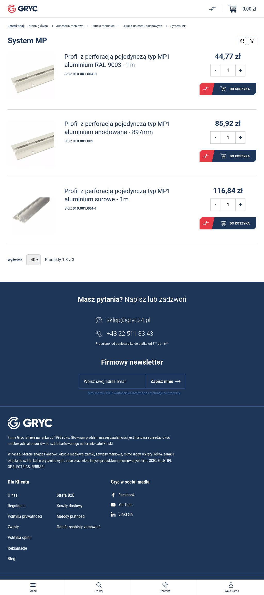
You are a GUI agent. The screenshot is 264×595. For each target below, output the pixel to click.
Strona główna (38, 26)
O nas (12, 495)
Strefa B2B (66, 495)
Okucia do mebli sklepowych (142, 26)
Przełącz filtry (242, 41)
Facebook (123, 495)
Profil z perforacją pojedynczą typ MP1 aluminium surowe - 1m (117, 195)
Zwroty (13, 526)
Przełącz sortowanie (252, 41)
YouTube (122, 504)
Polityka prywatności (25, 516)
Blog (11, 558)
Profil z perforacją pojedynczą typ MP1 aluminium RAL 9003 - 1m (117, 60)
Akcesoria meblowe (69, 26)
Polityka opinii (19, 537)
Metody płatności (71, 516)
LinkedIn (122, 514)
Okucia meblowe (103, 26)
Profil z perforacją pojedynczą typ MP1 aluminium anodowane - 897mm (117, 127)
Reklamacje (17, 548)
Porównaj (206, 89)
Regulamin (17, 505)
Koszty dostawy (69, 505)
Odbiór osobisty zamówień (79, 526)
